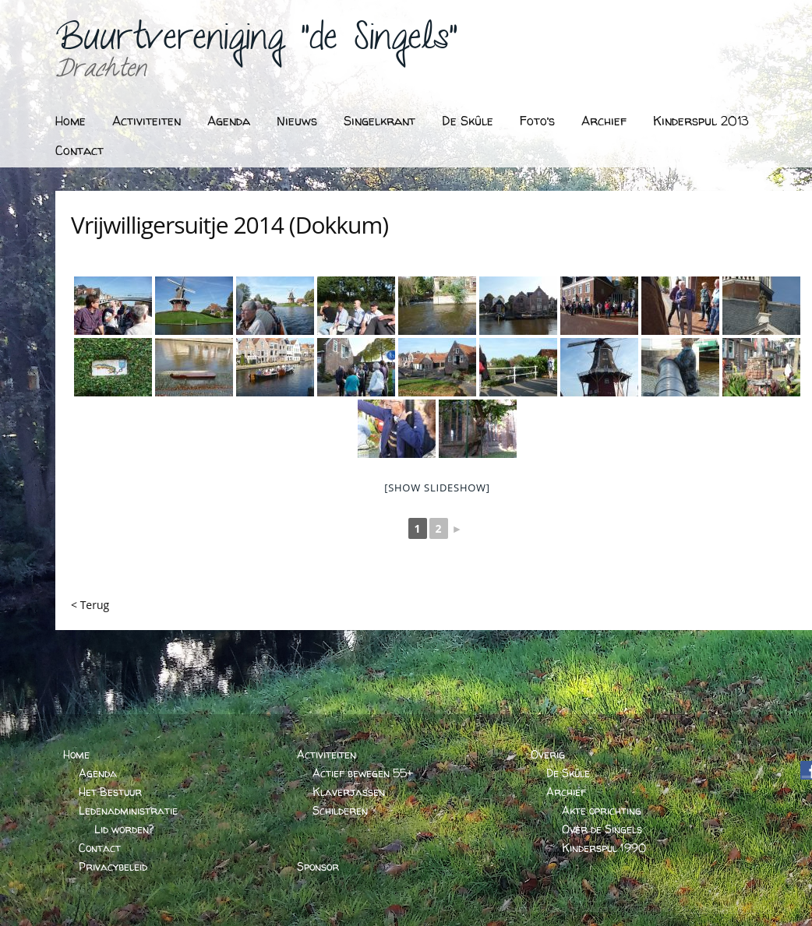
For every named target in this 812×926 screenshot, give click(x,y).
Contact (79, 150)
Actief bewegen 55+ (362, 773)
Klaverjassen (348, 791)
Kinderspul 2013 (701, 120)
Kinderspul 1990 (604, 847)
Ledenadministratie (128, 810)
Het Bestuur (110, 791)
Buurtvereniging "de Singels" (256, 43)
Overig (548, 754)
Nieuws (297, 120)
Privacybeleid (113, 866)
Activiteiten (146, 120)
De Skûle (467, 120)
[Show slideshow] (437, 488)
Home (70, 120)
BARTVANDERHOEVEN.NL (724, 908)
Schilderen (340, 810)
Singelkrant (379, 120)
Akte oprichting (601, 810)
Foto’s (537, 120)
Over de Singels (602, 829)
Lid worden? (124, 829)
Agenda (228, 120)
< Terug (90, 604)
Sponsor (318, 866)
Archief (604, 120)
